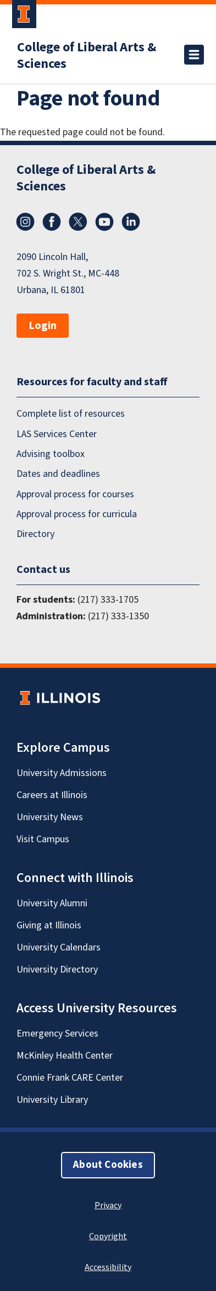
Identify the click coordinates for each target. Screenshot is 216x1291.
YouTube (104, 222)
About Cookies (107, 1164)
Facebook (52, 222)
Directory (35, 534)
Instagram (25, 222)
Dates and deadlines (58, 474)
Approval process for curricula (76, 514)
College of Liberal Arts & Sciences (86, 55)
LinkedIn (131, 222)
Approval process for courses (75, 494)
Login (43, 325)
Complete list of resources (70, 414)
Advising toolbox (50, 454)
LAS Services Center (56, 434)
